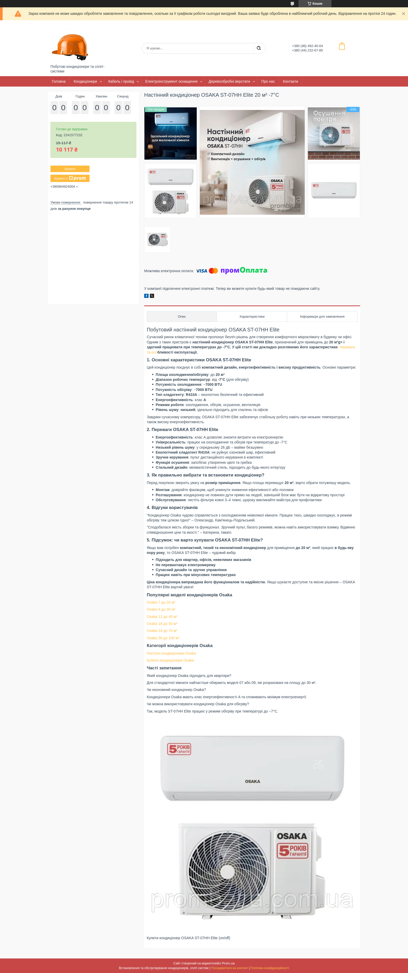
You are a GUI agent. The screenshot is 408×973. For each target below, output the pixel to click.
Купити (70, 169)
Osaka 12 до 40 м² (162, 617)
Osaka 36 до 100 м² (163, 638)
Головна (59, 81)
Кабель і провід (121, 81)
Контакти (290, 81)
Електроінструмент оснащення (171, 81)
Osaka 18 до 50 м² (162, 624)
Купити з (70, 178)
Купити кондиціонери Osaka (170, 660)
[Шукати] (258, 48)
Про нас (268, 81)
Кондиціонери (85, 81)
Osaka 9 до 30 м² (161, 609)
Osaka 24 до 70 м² (162, 631)
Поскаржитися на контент (229, 968)
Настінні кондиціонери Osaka (171, 653)
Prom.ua (228, 963)
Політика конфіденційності (270, 968)
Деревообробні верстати (229, 81)
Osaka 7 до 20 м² (161, 602)
